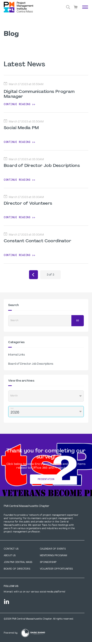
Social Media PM (21, 128)
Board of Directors (17, 569)
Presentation (46, 479)
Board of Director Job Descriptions (42, 166)
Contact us (11, 549)
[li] (6, 601)
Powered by (11, 633)
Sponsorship (48, 562)
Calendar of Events (53, 549)
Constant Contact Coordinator (37, 241)
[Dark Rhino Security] (33, 633)
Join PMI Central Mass (18, 562)
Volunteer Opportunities (56, 569)
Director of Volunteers (28, 203)
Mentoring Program (53, 555)
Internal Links (16, 355)
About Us (10, 555)
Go (77, 320)
